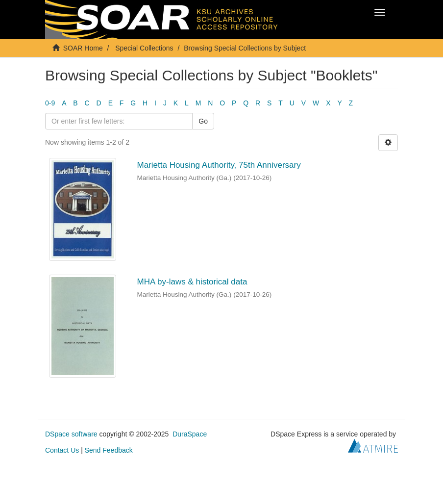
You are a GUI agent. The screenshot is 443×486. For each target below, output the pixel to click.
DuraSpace (189, 434)
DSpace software (71, 434)
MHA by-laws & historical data (192, 281)
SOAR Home (83, 48)
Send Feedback (109, 450)
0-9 (50, 103)
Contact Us (62, 450)
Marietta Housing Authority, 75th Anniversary (219, 165)
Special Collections (144, 48)
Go (203, 121)
